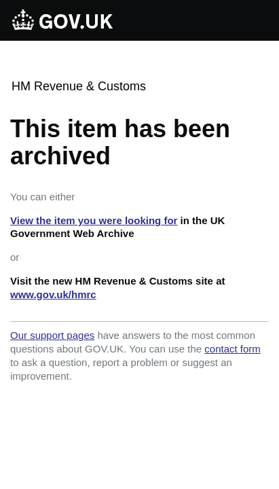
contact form (232, 349)
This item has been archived (120, 142)
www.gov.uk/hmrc (53, 294)
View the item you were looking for (93, 220)
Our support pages (52, 335)
